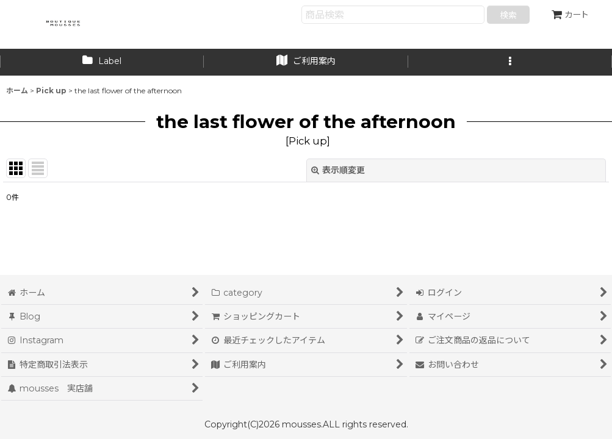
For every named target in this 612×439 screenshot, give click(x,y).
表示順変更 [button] (338, 170)
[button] (510, 62)
